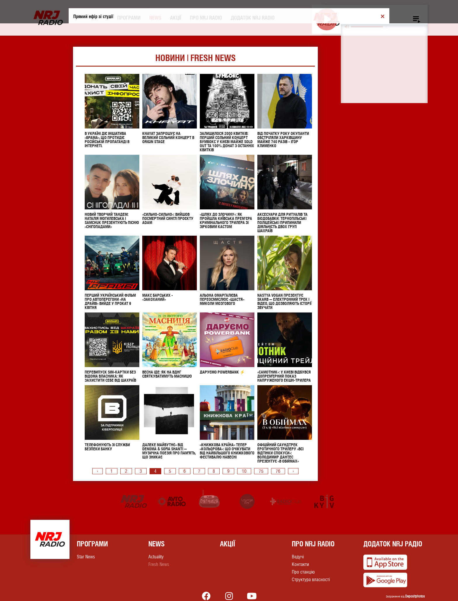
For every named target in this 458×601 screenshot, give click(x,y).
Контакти (300, 564)
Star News (86, 557)
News (155, 18)
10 (244, 471)
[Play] (327, 19)
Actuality (156, 557)
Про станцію (303, 572)
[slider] (368, 26)
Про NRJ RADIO (206, 18)
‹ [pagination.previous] (97, 471)
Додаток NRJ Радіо (392, 544)
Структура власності (311, 579)
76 (278, 471)
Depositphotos (415, 596)
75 (261, 471)
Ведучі (298, 557)
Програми (128, 18)
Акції (175, 18)
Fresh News (158, 564)
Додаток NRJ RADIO (253, 18)
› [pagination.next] (293, 471)
